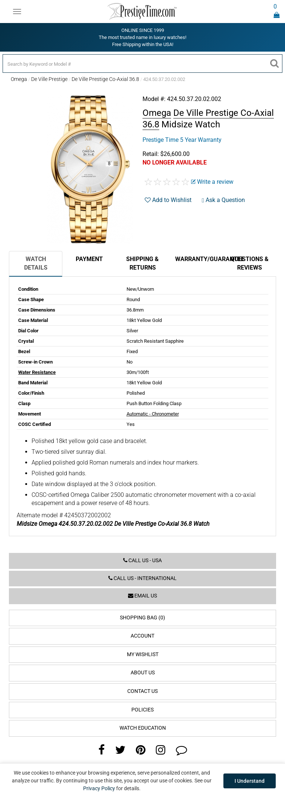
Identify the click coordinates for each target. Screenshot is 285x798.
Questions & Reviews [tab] (249, 263)
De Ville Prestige (49, 79)
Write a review (212, 181)
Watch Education (142, 728)
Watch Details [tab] (36, 263)
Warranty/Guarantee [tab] (199, 259)
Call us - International (142, 578)
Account (142, 636)
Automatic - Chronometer (153, 414)
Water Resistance (37, 372)
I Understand (250, 781)
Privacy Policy (99, 788)
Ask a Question (223, 199)
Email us (142, 596)
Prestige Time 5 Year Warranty (182, 139)
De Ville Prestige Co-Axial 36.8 (105, 79)
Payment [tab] (89, 259)
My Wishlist (142, 654)
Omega (19, 79)
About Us (143, 673)
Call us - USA (142, 560)
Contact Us (142, 691)
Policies (142, 710)
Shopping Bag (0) (142, 618)
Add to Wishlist (168, 199)
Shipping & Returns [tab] (142, 263)
